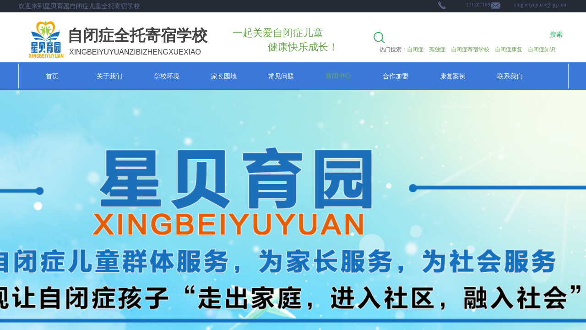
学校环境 (166, 76)
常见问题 (281, 76)
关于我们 (109, 76)
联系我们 (510, 76)
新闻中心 (338, 75)
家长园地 (224, 76)
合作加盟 (395, 76)
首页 (52, 76)
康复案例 (453, 76)
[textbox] (467, 34)
